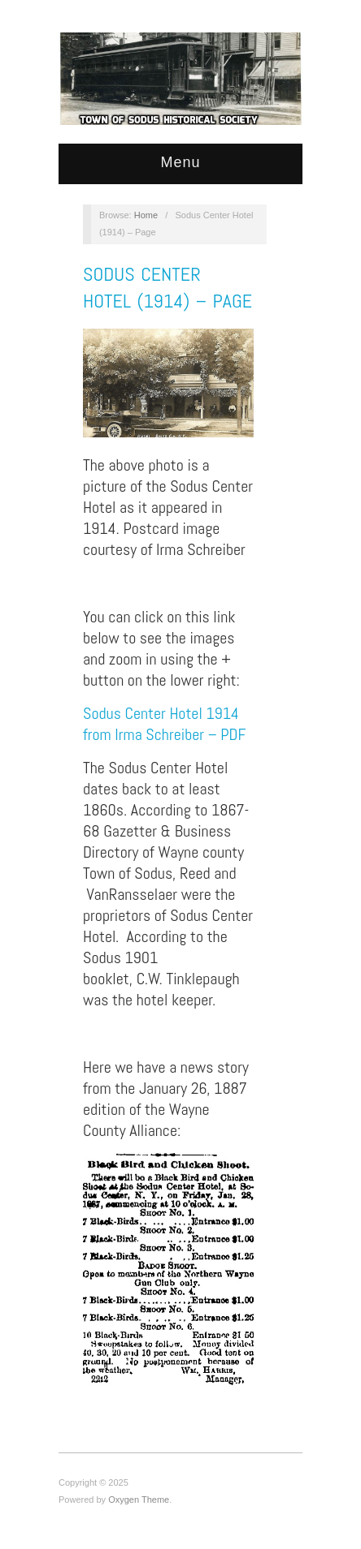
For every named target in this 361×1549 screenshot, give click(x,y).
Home (146, 215)
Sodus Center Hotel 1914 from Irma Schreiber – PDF (164, 724)
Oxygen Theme (138, 1499)
